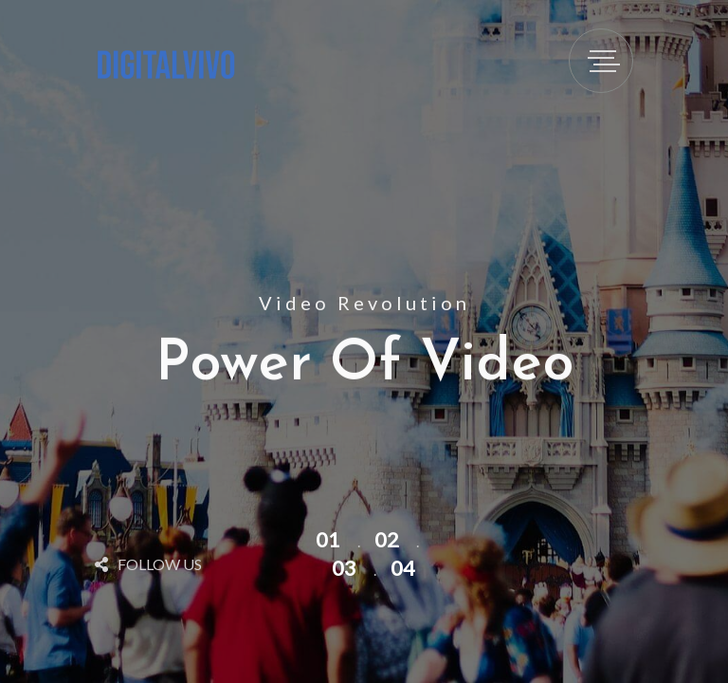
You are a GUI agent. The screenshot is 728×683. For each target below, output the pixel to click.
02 (386, 539)
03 (344, 568)
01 (328, 539)
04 (403, 568)
